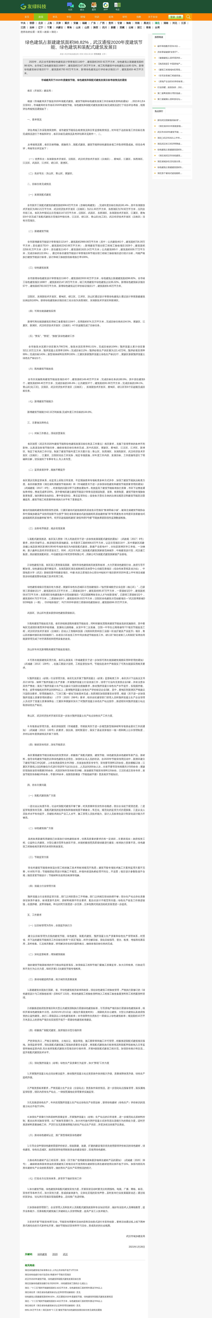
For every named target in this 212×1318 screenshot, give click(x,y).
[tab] (158, 37)
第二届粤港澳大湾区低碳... (170, 93)
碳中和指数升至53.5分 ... (169, 46)
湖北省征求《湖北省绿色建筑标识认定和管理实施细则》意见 (53, 1292)
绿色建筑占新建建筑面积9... (170, 149)
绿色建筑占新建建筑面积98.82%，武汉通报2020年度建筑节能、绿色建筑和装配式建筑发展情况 (69, 1296)
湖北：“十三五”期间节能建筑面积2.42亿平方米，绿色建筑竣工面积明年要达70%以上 (63, 1288)
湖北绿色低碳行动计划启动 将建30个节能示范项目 (48, 1274)
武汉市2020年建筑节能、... (170, 132)
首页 (27, 17)
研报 (83, 17)
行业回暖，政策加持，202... (170, 87)
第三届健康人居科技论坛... (170, 99)
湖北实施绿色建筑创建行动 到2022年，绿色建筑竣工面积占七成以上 (56, 1283)
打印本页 (97, 54)
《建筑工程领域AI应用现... (170, 69)
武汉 (65, 1254)
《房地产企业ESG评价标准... (171, 81)
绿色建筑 (42, 1254)
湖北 (53, 32)
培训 (97, 17)
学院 (69, 17)
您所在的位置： (29, 32)
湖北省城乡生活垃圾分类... (170, 161)
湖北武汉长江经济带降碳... (170, 144)
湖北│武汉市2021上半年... (170, 138)
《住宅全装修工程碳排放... (170, 75)
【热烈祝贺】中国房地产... (170, 64)
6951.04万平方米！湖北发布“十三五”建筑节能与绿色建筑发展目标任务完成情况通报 (63, 1310)
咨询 (111, 17)
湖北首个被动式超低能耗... (170, 173)
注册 (179, 17)
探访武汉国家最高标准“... (169, 120)
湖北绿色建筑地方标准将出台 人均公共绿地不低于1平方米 (51, 1270)
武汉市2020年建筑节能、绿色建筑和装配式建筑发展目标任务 (53, 1279)
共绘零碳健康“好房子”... (168, 52)
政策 (41, 17)
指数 (138, 17)
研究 (124, 17)
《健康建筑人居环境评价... (170, 58)
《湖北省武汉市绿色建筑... (170, 155)
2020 (55, 1254)
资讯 (55, 17)
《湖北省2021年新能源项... (170, 126)
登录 (172, 17)
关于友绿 (153, 17)
